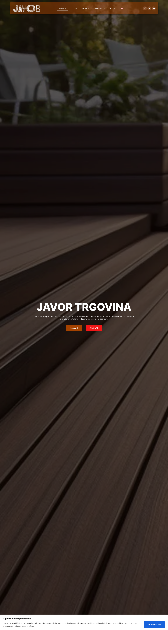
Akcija (86, 8)
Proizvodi (100, 8)
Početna (62, 8)
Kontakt (113, 8)
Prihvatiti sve (154, 624)
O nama (74, 8)
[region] (84, 622)
